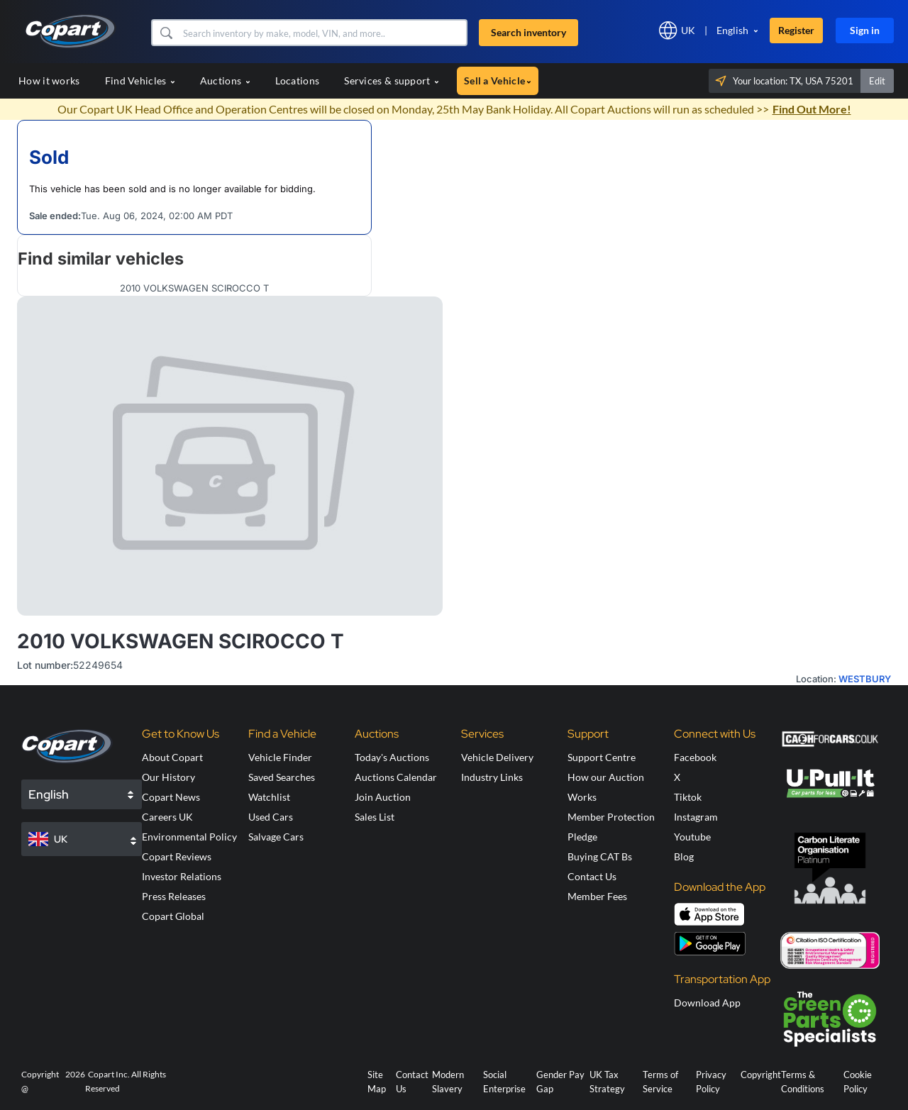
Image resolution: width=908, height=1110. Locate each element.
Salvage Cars (276, 837)
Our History (168, 777)
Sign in (865, 30)
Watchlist (269, 797)
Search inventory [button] (528, 32)
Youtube (692, 837)
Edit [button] (877, 81)
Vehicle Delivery (497, 757)
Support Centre (602, 757)
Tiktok (688, 797)
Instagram (696, 817)
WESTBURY (864, 678)
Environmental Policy (189, 837)
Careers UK (167, 817)
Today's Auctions (392, 757)
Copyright (761, 1074)
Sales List (374, 817)
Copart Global (173, 916)
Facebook (695, 757)
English (732, 30)
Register (796, 30)
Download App (707, 1003)
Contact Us (592, 876)
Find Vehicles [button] (140, 80)
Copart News (171, 797)
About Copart (172, 757)
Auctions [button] (225, 80)
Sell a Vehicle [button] (497, 80)
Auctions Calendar (396, 777)
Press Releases (174, 896)
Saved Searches (281, 777)
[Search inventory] (323, 32)
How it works (49, 80)
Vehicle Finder (280, 757)
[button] (165, 32)
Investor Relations (181, 876)
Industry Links (492, 777)
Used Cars (270, 817)
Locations (297, 80)
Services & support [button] (391, 80)
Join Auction (383, 797)
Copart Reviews (176, 856)
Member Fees (597, 896)
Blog (684, 856)
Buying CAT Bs (600, 856)
